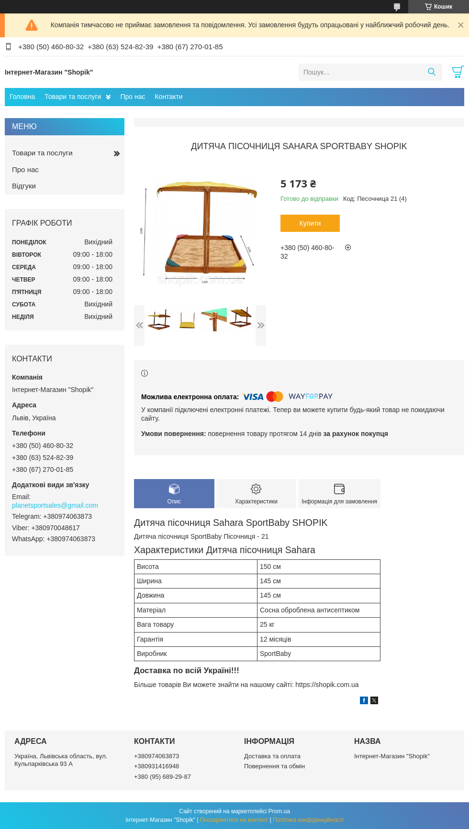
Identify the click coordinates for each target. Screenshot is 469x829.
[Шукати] (431, 72)
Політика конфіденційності (308, 820)
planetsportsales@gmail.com (55, 505)
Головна (22, 96)
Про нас (132, 96)
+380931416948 (156, 766)
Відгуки (24, 186)
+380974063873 (156, 756)
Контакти (168, 96)
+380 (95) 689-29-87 (162, 776)
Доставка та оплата (272, 756)
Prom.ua (279, 811)
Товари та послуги (73, 96)
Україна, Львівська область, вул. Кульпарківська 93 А (60, 760)
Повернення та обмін (274, 766)
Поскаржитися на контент (234, 820)
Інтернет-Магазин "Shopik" (392, 756)
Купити (310, 223)
